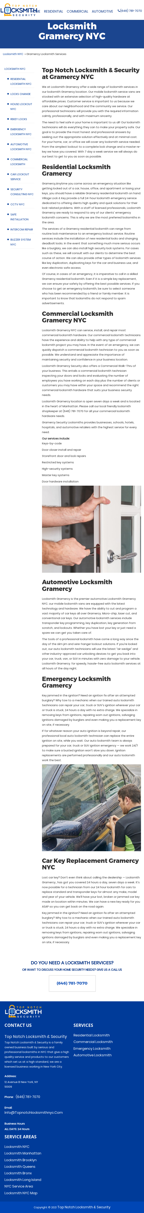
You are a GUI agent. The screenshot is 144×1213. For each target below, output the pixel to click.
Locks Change (20, 94)
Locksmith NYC (14, 69)
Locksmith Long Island (22, 1179)
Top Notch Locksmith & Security (83, 1207)
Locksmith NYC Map (21, 1193)
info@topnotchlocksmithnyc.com (33, 1112)
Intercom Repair (21, 229)
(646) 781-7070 (124, 11)
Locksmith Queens (19, 1166)
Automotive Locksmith (93, 1055)
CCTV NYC (17, 204)
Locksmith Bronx (18, 1173)
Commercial (77, 11)
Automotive (102, 11)
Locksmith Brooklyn (20, 1160)
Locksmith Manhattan (22, 1153)
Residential (53, 11)
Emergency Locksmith (92, 1048)
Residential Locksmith (92, 1035)
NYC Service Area (18, 1186)
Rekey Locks (18, 119)
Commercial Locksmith (93, 1041)
